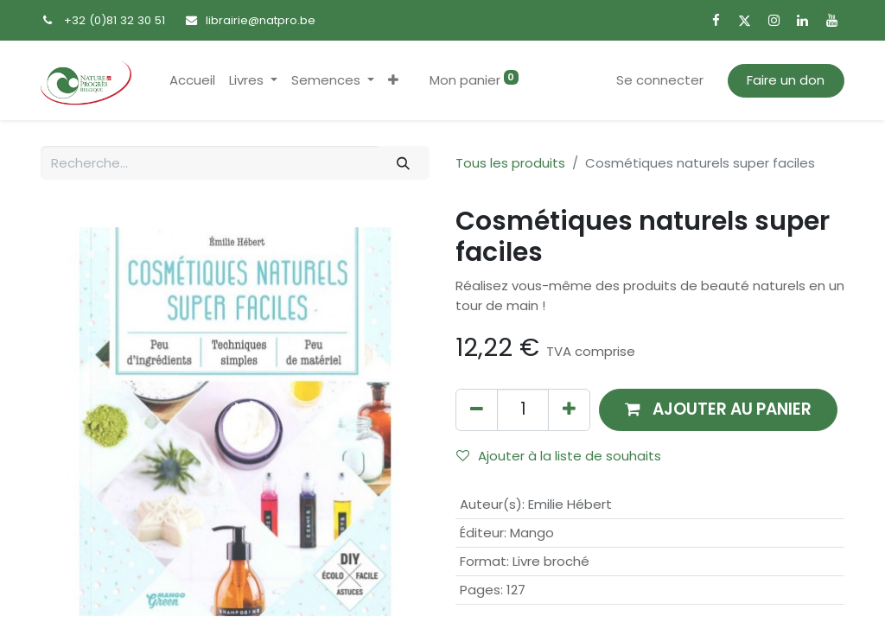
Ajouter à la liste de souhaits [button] (558, 456)
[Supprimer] (476, 410)
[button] (393, 80)
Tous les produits (510, 163)
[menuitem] (192, 80)
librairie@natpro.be (260, 20)
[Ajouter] (569, 410)
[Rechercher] (404, 163)
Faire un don (786, 80)
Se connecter (660, 80)
